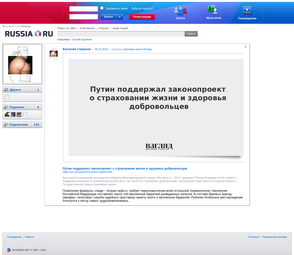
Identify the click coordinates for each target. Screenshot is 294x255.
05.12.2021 (101, 49)
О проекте (253, 237)
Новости (29, 237)
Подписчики (18, 124)
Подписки (16, 107)
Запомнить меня (117, 8)
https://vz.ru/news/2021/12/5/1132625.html (87, 171)
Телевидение (14, 237)
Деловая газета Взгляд (138, 49)
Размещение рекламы (275, 237)
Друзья (15, 89)
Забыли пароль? (143, 8)
